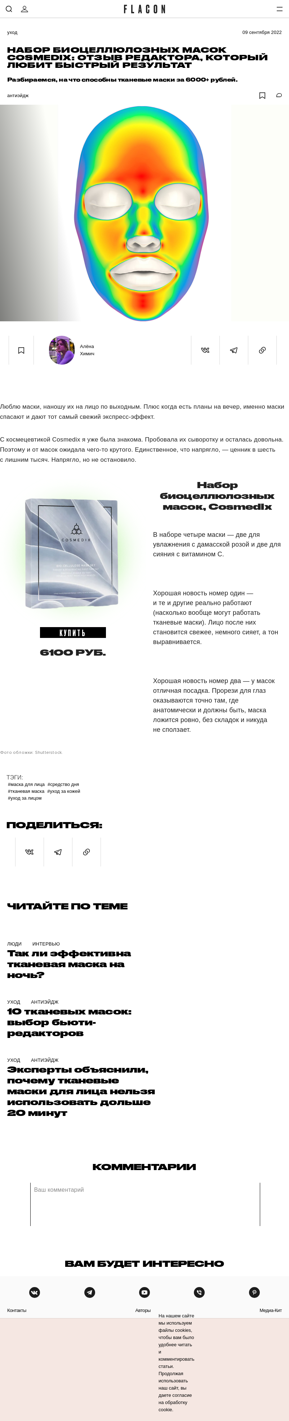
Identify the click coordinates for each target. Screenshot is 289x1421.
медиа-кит (270, 1310)
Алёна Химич (87, 350)
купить (72, 632)
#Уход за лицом (24, 798)
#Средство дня (63, 784)
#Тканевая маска (26, 791)
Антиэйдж (17, 95)
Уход (12, 32)
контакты (16, 1310)
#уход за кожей (63, 791)
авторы (143, 1310)
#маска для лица (26, 784)
